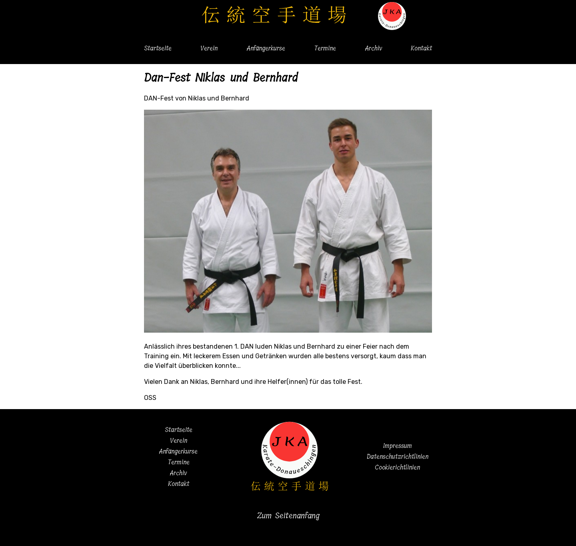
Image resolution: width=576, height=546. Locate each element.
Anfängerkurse (266, 48)
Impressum (397, 445)
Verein (209, 48)
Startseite (158, 48)
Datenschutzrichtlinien (397, 456)
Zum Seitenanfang (288, 515)
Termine (325, 48)
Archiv (373, 48)
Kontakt (421, 48)
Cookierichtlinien (397, 467)
